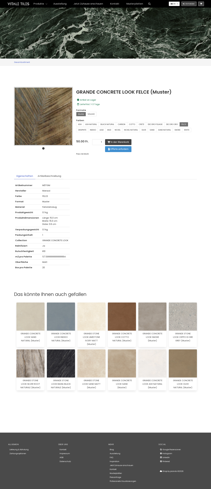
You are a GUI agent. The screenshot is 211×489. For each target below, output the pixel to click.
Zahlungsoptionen (18, 453)
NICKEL (117, 130)
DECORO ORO (172, 124)
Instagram (166, 453)
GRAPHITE (82, 130)
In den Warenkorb (118, 142)
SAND (152, 130)
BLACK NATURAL (107, 124)
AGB (61, 457)
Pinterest (165, 461)
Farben (80, 120)
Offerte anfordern (118, 149)
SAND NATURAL (164, 130)
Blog (112, 449)
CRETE (141, 124)
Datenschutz (65, 461)
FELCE (183, 124)
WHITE (186, 130)
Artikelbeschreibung (49, 176)
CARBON (121, 124)
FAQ (111, 457)
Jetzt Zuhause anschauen (88, 3)
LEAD (102, 130)
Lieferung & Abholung (19, 449)
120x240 (91, 114)
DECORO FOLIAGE (155, 124)
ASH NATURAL (91, 124)
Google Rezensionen (170, 449)
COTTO (132, 124)
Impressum (65, 453)
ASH (80, 124)
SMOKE (177, 130)
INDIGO (93, 130)
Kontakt (114, 3)
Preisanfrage (115, 477)
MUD (109, 130)
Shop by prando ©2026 (171, 471)
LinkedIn (165, 457)
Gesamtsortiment (22, 62)
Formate (81, 110)
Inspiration (114, 461)
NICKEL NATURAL (131, 130)
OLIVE (144, 130)
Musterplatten (134, 3)
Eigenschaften (24, 176)
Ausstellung (60, 3)
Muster (81, 114)
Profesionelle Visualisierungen (123, 481)
